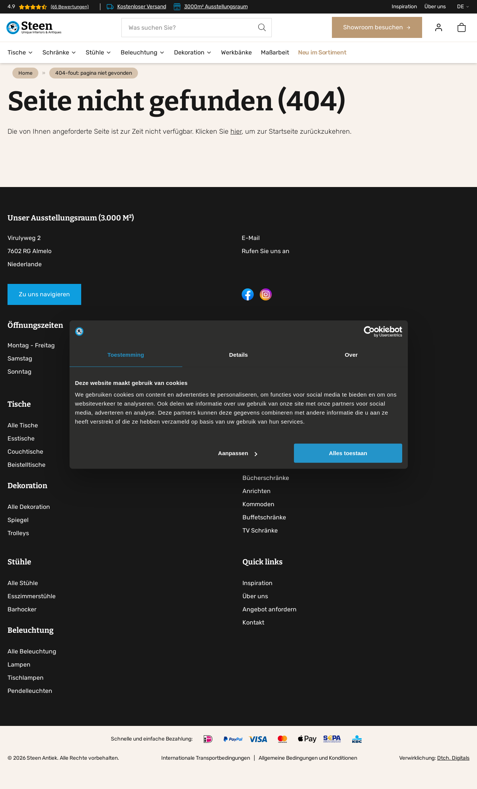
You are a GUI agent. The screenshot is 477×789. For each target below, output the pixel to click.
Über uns (435, 6)
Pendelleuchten (30, 711)
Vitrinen (256, 481)
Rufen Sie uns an (265, 266)
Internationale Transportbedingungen (205, 779)
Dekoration (193, 52)
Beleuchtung (143, 52)
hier (236, 147)
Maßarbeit (275, 52)
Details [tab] (238, 355)
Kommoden (261, 521)
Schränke (59, 52)
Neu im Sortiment (322, 52)
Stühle (99, 52)
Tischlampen (26, 698)
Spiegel (18, 536)
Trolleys (18, 550)
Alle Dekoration (29, 523)
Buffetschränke (266, 534)
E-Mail (251, 253)
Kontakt (256, 643)
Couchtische (25, 468)
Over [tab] (351, 355)
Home (28, 88)
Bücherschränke (268, 494)
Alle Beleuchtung (32, 672)
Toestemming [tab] (126, 355)
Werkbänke (236, 52)
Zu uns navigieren (44, 309)
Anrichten (259, 507)
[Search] (262, 28)
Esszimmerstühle (32, 617)
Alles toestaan (348, 453)
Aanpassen (237, 453)
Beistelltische (26, 481)
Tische (20, 52)
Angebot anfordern (272, 630)
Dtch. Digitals (453, 779)
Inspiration (404, 6)
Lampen (19, 685)
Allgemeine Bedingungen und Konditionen (308, 779)
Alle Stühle (23, 604)
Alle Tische (23, 442)
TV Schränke (262, 547)
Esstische (21, 455)
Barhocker (22, 630)
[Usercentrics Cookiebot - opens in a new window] (369, 331)
